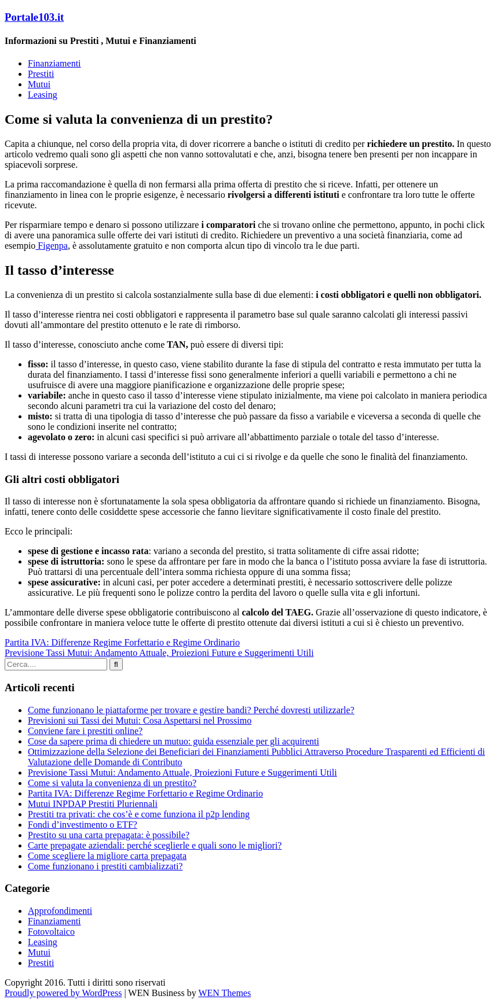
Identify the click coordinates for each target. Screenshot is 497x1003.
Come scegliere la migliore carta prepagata (107, 856)
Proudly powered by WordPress (63, 993)
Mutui (39, 84)
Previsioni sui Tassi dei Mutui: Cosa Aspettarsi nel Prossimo (139, 720)
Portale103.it (34, 17)
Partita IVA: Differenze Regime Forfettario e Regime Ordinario (122, 642)
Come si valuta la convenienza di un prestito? (112, 783)
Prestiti (41, 74)
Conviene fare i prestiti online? (85, 731)
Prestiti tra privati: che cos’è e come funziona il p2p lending (139, 814)
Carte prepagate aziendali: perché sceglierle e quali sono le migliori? (155, 845)
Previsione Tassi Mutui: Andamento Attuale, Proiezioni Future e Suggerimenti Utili (159, 653)
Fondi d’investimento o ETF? (82, 824)
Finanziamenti (54, 63)
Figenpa (51, 245)
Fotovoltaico (51, 931)
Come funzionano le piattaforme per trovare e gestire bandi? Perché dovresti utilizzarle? (191, 710)
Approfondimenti (60, 911)
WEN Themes (224, 993)
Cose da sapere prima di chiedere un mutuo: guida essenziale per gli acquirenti (173, 741)
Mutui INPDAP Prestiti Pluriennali (93, 804)
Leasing (42, 94)
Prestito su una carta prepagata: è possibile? (108, 835)
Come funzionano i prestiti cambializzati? (105, 866)
